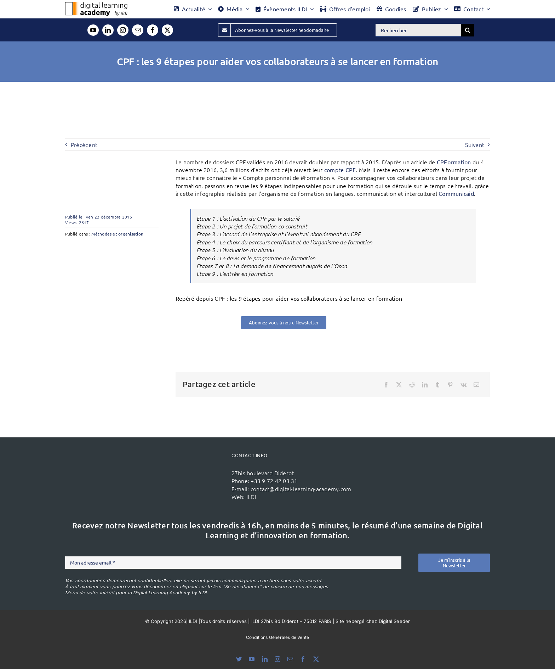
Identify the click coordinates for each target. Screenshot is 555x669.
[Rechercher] (418, 30)
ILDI (251, 496)
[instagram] (122, 30)
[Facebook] (386, 384)
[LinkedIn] (424, 384)
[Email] (476, 384)
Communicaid (456, 193)
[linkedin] (108, 30)
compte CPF (340, 169)
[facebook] (152, 30)
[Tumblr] (437, 384)
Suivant (474, 144)
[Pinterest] (450, 384)
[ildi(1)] (185, 463)
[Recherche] (467, 30)
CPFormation (454, 161)
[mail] (137, 30)
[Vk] (463, 384)
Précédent (84, 144)
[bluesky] (239, 659)
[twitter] (167, 30)
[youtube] (93, 30)
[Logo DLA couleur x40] (96, 5)
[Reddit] (412, 384)
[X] (399, 384)
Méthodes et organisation (117, 234)
